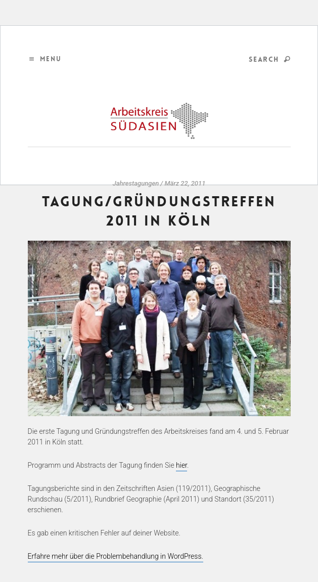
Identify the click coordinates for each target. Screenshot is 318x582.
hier (181, 465)
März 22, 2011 (184, 183)
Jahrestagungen (136, 183)
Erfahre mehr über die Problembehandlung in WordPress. (115, 556)
